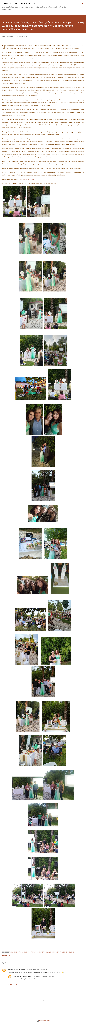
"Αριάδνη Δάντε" (15, 952)
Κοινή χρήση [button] (6, 955)
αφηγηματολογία (34, 952)
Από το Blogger (43, 1020)
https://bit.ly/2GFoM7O (27, 179)
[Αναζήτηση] (78, 3)
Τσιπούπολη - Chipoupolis (18, 3)
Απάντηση (12, 984)
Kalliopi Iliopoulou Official (16, 970)
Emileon (71, 952)
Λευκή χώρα (45, 952)
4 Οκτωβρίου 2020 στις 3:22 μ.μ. (43, 976)
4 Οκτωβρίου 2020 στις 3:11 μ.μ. (37, 970)
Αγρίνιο (24, 952)
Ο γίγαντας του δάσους (58, 952)
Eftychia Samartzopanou (22, 976)
